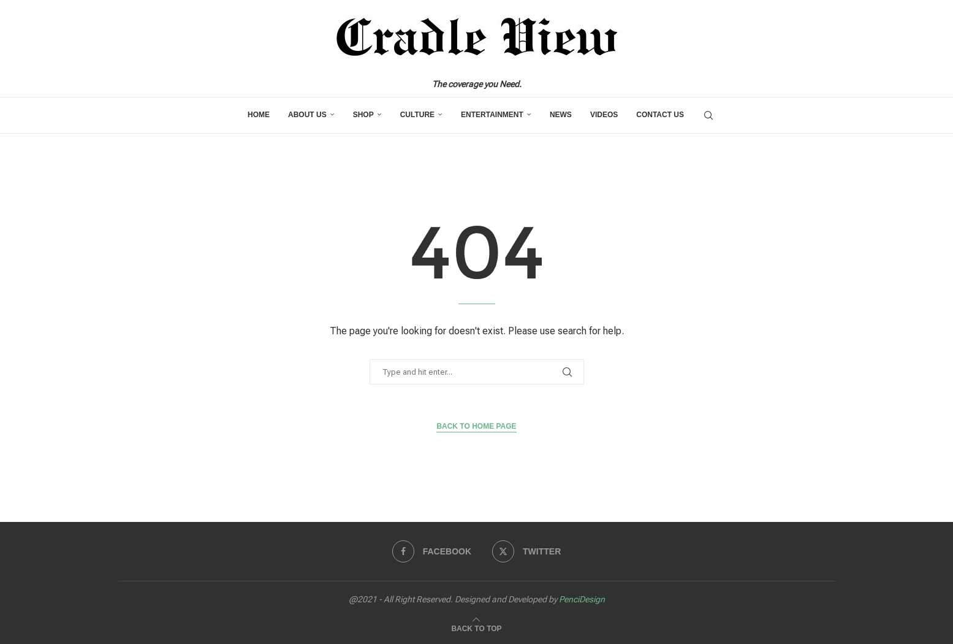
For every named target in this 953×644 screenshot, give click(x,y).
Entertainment (492, 114)
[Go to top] (476, 627)
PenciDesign (582, 599)
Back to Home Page (476, 426)
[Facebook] (431, 551)
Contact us (660, 114)
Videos (604, 114)
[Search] (708, 115)
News (561, 114)
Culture (417, 114)
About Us (307, 114)
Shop (363, 114)
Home (259, 114)
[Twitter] (526, 551)
